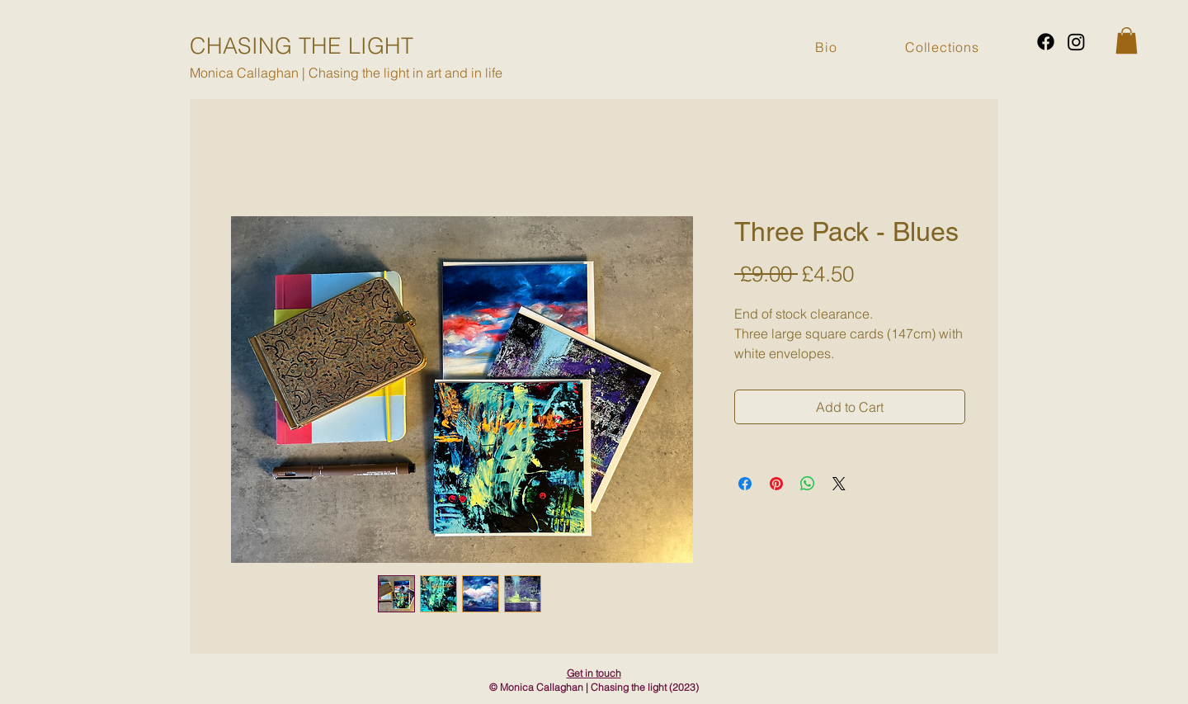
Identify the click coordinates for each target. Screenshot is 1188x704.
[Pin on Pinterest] (776, 484)
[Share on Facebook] (745, 484)
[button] (1126, 40)
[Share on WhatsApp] (808, 484)
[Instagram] (1076, 42)
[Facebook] (1046, 42)
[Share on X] (839, 484)
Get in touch (594, 673)
